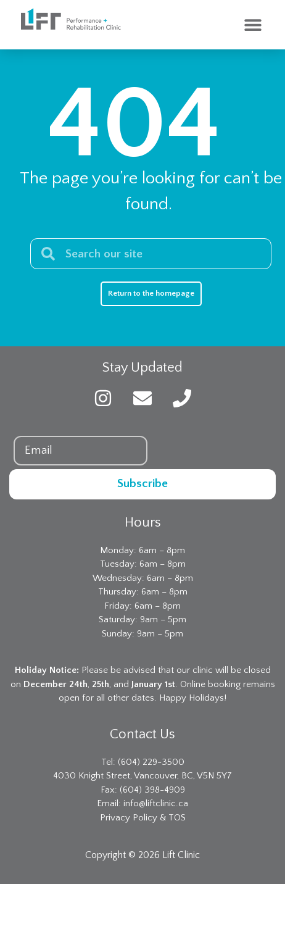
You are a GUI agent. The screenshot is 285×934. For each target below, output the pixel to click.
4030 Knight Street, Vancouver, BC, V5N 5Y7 (142, 775)
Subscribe (142, 483)
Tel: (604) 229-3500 (142, 762)
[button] (252, 25)
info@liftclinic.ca (155, 803)
